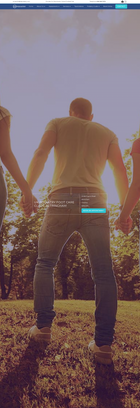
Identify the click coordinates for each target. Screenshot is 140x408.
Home (31, 6)
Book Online (107, 6)
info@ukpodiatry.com (23, 1)
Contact (121, 6)
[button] (41, 6)
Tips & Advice (79, 6)
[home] (19, 6)
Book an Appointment (93, 210)
